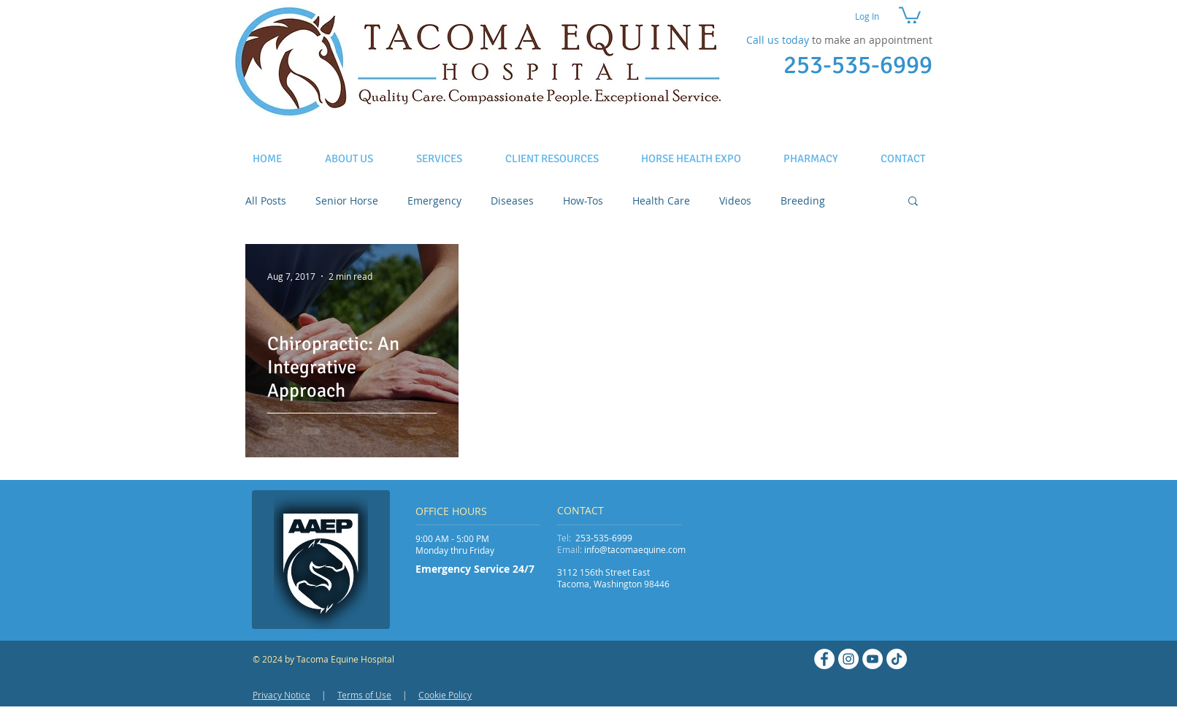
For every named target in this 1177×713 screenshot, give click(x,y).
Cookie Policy (445, 695)
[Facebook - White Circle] (824, 659)
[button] (910, 14)
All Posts (265, 200)
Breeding (803, 200)
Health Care (661, 200)
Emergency (434, 200)
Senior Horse (346, 200)
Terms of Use (364, 695)
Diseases (512, 200)
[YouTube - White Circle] (872, 659)
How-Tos (583, 200)
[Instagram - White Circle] (848, 659)
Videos (735, 200)
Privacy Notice (281, 695)
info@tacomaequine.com (635, 549)
